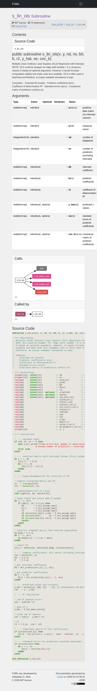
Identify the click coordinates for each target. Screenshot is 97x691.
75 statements (38, 23)
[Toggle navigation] (81, 4)
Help (16, 297)
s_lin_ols (19, 49)
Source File (21, 26)
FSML (16, 3)
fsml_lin (70, 24)
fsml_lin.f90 (57, 24)
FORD (60, 677)
